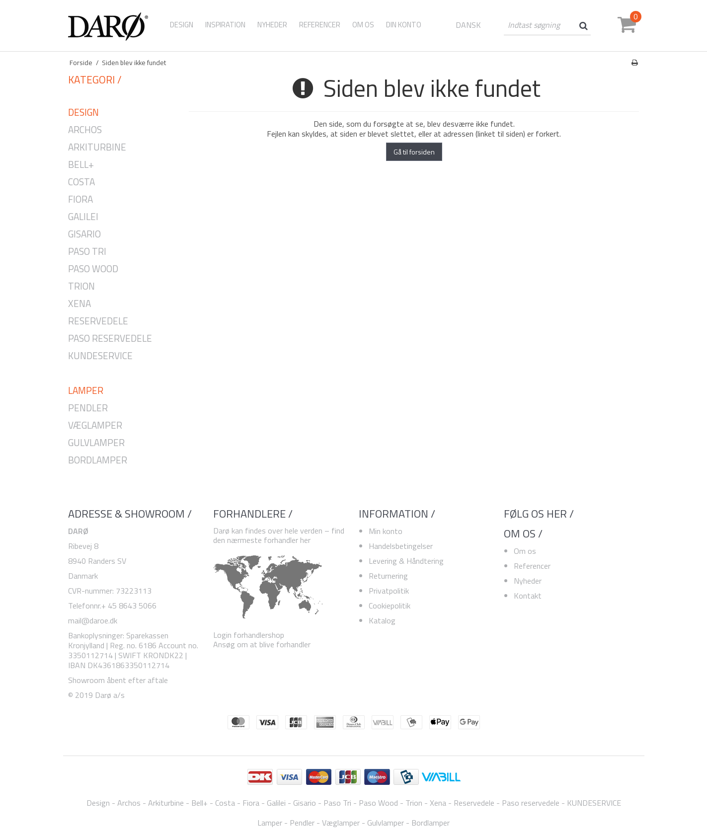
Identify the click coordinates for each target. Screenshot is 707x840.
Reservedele (98, 321)
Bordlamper (97, 460)
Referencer (532, 566)
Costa (81, 182)
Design (181, 24)
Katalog (382, 620)
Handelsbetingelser (401, 546)
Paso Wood (93, 269)
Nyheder (528, 581)
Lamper (85, 390)
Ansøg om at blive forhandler (262, 644)
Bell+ (81, 164)
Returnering (388, 576)
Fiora (80, 199)
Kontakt (528, 596)
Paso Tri (87, 251)
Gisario (84, 234)
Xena (79, 303)
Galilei (83, 217)
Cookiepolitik (389, 605)
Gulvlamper (96, 443)
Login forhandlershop (248, 635)
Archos (85, 130)
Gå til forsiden (414, 152)
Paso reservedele (110, 338)
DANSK (468, 25)
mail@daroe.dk (92, 620)
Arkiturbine (97, 147)
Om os (525, 551)
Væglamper (95, 425)
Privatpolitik (389, 591)
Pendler (88, 408)
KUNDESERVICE (100, 356)
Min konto (385, 531)
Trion (81, 286)
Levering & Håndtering (406, 561)
